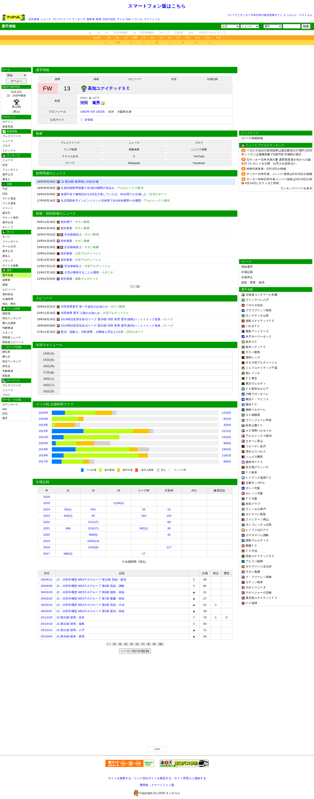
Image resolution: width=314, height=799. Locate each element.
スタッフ (7, 332)
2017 (46, 553)
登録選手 (247, 266)
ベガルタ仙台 (254, 305)
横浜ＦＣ (251, 404)
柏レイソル (253, 373)
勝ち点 (6, 356)
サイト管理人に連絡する (190, 778)
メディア (7, 260)
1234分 (226, 412)
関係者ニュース (11, 337)
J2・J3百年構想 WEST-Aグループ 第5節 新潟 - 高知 (90, 611)
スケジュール (152, 19)
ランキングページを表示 (296, 188)
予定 (218, 37)
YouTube (199, 156)
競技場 (6, 313)
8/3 (118, 42)
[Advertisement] (157, 56)
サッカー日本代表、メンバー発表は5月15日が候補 (279, 174)
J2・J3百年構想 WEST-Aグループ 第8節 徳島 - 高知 (90, 592)
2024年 (43, 418)
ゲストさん (305, 15)
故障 (57, 79)
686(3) (68, 553)
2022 (46, 522)
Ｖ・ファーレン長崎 (259, 577)
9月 (178, 37)
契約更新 (66, 228)
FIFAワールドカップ (212, 32)
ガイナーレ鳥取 (256, 514)
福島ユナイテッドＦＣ (260, 320)
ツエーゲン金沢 (256, 446)
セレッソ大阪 (254, 493)
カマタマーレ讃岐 (257, 535)
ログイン (7, 121)
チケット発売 (10, 217)
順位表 (6, 351)
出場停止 (247, 277)
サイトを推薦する (119, 778)
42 (169, 534)
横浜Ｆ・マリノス (257, 399)
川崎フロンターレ (257, 394)
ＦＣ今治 (251, 550)
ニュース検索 (199, 149)
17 (143, 553)
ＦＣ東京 (251, 378)
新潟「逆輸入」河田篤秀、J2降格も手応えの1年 (92, 331)
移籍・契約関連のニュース (56, 213)
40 (93, 515)
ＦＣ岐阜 (251, 472)
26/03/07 (46, 611)
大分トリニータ (256, 587)
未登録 (86, 119)
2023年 (43, 425)
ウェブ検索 (70, 149)
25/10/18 (46, 623)
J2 (98, 32)
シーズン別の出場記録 (135, 651)
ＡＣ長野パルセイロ (259, 430)
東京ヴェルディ (256, 383)
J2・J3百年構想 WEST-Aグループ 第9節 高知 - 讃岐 (90, 585)
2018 (46, 547)
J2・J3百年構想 (143, 32)
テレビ (121, 19)
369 (68, 528)
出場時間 (7, 299)
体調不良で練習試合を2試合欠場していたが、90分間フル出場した (104, 194)
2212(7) (93, 522)
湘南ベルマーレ (256, 409)
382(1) (143, 528)
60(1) (67, 509)
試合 (5, 164)
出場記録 (212, 79)
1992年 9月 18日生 (92, 111)
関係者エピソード (13, 342)
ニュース (46, 19)
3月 (126, 37)
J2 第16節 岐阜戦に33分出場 (79, 181)
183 (143, 515)
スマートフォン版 (162, 785)
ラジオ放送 (9, 203)
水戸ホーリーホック (259, 336)
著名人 (6, 179)
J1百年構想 (120, 32)
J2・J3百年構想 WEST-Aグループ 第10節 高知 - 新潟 (91, 579)
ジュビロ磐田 (254, 456)
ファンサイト (10, 169)
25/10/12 (46, 630)
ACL (191, 32)
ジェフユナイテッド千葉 (261, 367)
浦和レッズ (253, 357)
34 (143, 509)
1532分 (226, 437)
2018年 (43, 455)
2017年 (43, 461)
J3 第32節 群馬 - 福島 (70, 623)
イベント (7, 208)
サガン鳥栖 (253, 571)
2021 (46, 528)
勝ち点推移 (9, 323)
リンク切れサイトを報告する (152, 778)
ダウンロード (10, 404)
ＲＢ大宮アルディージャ (261, 362)
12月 (207, 37)
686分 (227, 461)
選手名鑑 (7, 275)
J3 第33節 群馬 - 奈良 (70, 617)
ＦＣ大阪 (251, 498)
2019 (46, 541)
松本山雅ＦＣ (254, 425)
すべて (6, 236)
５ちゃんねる (70, 156)
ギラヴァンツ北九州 (259, 566)
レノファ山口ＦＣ (257, 530)
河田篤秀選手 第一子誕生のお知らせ (84, 306)
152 (169, 515)
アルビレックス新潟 (259, 435)
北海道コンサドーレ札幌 (261, 294)
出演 (173, 79)
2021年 (43, 437)
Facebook (199, 163)
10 (160, 644)
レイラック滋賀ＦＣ (259, 477)
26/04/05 (46, 585)
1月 (109, 37)
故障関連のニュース (51, 173)
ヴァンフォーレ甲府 (259, 420)
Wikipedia (134, 163)
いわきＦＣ (253, 326)
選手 (5, 418)
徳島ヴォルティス (257, 540)
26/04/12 (46, 579)
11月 (197, 37)
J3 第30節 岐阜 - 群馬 (70, 636)
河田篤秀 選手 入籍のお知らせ (80, 313)
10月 (187, 37)
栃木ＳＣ (251, 341)
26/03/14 (46, 604)
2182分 (226, 455)
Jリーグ (70, 162)
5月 (144, 37)
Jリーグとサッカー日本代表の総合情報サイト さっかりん (262, 15)
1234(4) (118, 503)
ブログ (6, 145)
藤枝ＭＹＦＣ (254, 462)
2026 (46, 496)
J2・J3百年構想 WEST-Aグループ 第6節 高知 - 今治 (90, 604)
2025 (46, 503)
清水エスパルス (256, 451)
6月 (153, 37)
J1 (89, 32)
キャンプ (7, 227)
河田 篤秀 (92, 103)
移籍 (98, 19)
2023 (46, 515)
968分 (227, 443)
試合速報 (34, 19)
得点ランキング (11, 318)
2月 (117, 37)
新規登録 (7, 126)
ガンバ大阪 (253, 488)
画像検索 (134, 149)
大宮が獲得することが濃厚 (81, 272)
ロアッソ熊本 (254, 582)
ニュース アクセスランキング (265, 145)
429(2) (68, 515)
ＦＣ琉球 (251, 603)
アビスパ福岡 (254, 561)
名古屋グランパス (257, 467)
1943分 (226, 449)
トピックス (9, 150)
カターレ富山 (254, 441)
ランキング (78, 19)
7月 (161, 37)
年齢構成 (7, 327)
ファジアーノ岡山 (257, 519)
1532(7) (93, 528)
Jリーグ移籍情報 (252, 138)
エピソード (9, 289)
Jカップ (164, 32)
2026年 (97, 37)
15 (169, 509)
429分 (227, 425)
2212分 (226, 431)
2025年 (43, 412)
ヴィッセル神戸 (256, 509)
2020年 (43, 443)
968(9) (93, 534)
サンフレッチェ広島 (259, 524)
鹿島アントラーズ (257, 331)
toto (128, 19)
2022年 (43, 431)
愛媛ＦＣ (251, 545)
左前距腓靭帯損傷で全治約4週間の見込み (87, 188)
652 (93, 509)
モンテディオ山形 (257, 315)
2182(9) (93, 547)
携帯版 (144, 785)
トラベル (137, 19)
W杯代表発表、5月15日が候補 (266, 168)
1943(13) (93, 541)
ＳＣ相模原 (253, 414)
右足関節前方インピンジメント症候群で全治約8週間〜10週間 (101, 200)
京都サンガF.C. (255, 482)
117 (169, 547)
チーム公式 (9, 246)
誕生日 (6, 212)
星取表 (6, 375)
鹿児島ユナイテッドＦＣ (261, 597)
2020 (46, 534)
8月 (170, 37)
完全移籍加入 (73, 234)
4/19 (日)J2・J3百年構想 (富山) (16, 101)
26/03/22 (46, 598)
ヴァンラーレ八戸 (257, 299)
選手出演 (7, 222)
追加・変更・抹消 (252, 282)
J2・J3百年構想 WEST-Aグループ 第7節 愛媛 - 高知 (90, 598)
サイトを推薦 (10, 265)
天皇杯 (178, 32)
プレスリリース (61, 19)
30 (169, 528)
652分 (227, 418)
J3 (106, 32)
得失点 (6, 366)
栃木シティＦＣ (256, 347)
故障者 (91, 19)
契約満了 (66, 221)
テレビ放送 (9, 198)
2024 (46, 509)
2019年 (43, 449)
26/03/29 (46, 592)
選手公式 (7, 174)
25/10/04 (46, 636)
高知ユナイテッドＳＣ (260, 556)
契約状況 (7, 294)
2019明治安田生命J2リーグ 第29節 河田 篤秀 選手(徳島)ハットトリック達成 (110, 319)
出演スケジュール (49, 345)
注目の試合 (109, 19)
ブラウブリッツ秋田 (259, 310)
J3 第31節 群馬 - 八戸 (70, 630)
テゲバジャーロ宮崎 (259, 592)
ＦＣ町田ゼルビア (257, 388)
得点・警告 (9, 303)
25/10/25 (46, 617)
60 (169, 522)
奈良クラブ (253, 503)
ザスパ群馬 (253, 352)
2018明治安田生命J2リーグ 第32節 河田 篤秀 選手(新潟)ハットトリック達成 (110, 325)
